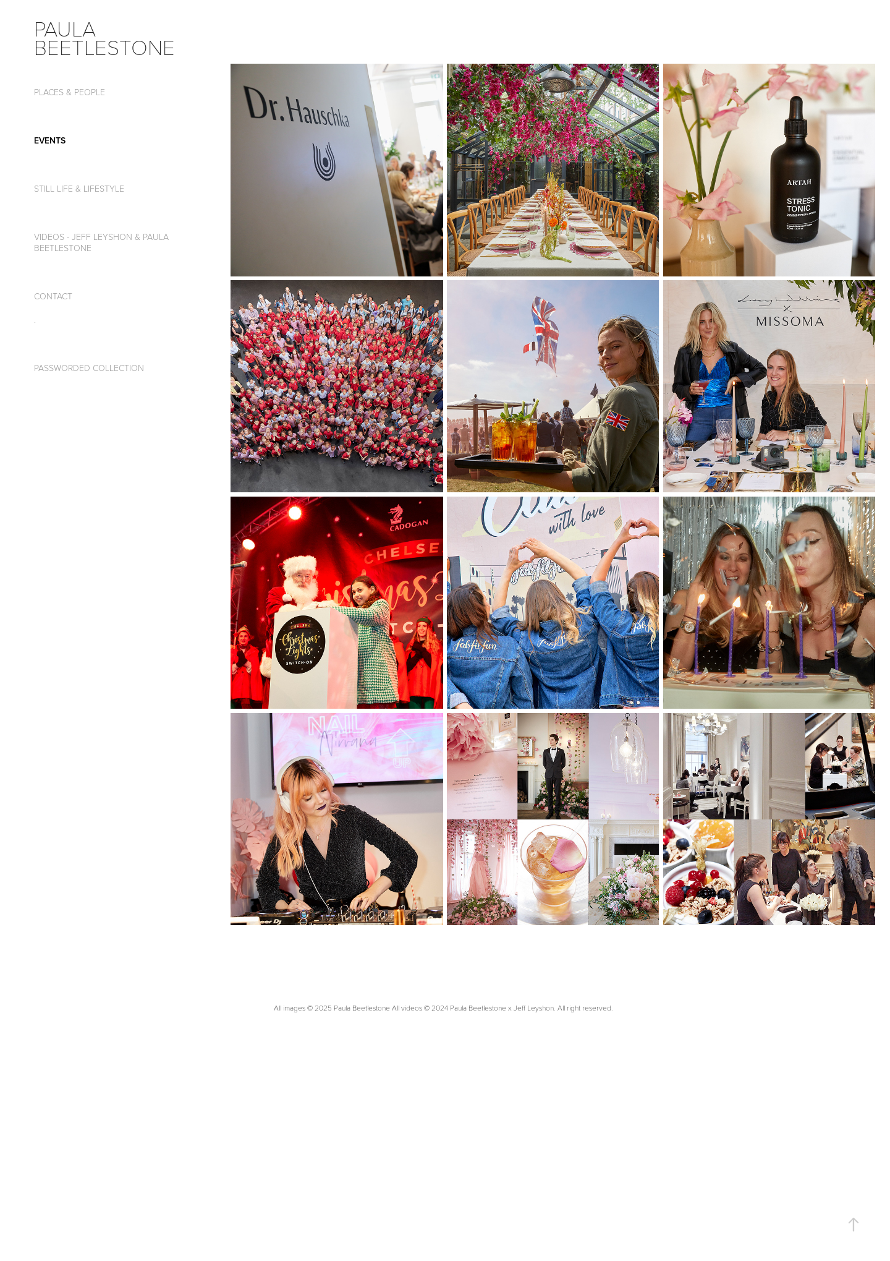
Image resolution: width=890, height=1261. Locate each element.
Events (50, 140)
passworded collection (89, 368)
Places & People (69, 92)
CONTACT (53, 296)
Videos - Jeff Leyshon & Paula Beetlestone (101, 242)
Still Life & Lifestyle (79, 188)
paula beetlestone (104, 37)
